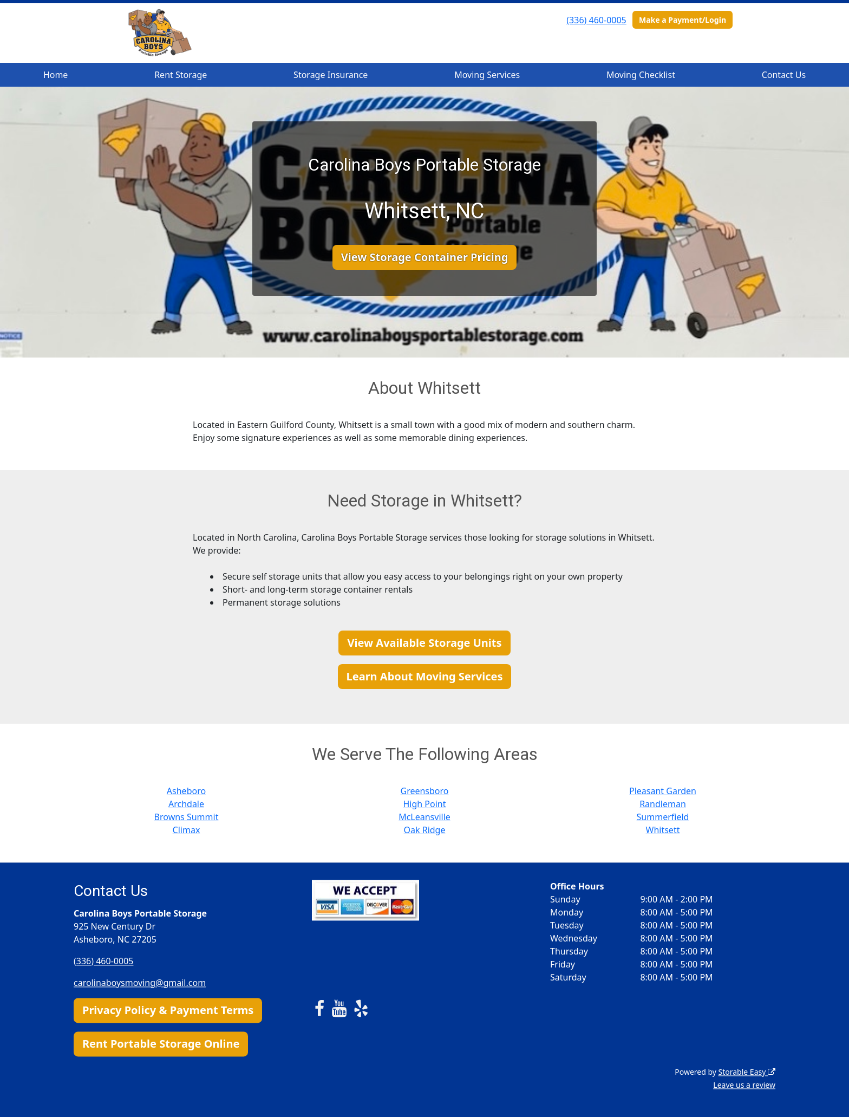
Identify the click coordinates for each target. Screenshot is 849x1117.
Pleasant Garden (662, 791)
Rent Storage (180, 75)
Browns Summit (186, 817)
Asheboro (186, 791)
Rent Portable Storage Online (160, 1043)
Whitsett (663, 830)
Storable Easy (747, 1072)
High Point (424, 804)
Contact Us (784, 75)
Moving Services (487, 75)
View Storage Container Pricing (424, 257)
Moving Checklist (640, 75)
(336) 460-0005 (596, 20)
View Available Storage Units (424, 642)
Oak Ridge (425, 830)
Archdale (186, 804)
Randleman (662, 804)
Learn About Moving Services (425, 676)
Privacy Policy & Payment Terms (167, 1010)
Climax (186, 830)
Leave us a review (744, 1085)
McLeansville (424, 817)
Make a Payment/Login (682, 20)
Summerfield (663, 817)
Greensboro (424, 791)
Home (55, 75)
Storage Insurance (330, 75)
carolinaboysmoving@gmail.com (140, 983)
